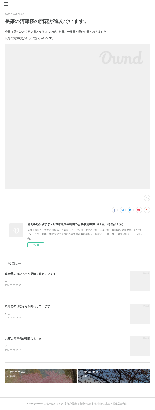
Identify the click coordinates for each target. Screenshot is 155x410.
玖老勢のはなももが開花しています (27, 306)
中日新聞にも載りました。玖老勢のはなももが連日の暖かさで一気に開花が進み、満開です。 (55, 281)
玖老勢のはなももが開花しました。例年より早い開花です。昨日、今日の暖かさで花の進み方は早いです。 (63, 313)
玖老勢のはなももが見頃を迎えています (30, 273)
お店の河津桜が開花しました (23, 338)
